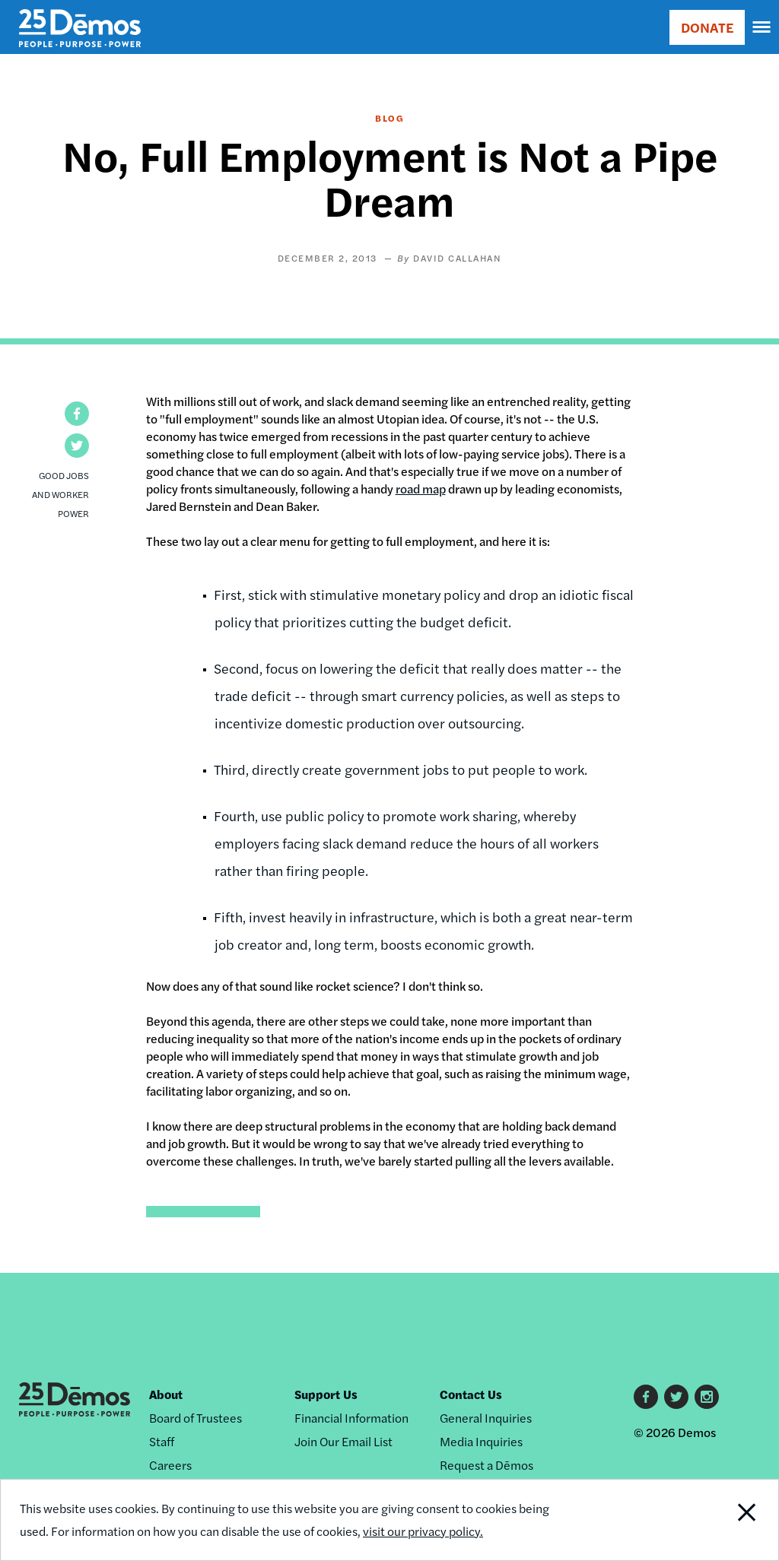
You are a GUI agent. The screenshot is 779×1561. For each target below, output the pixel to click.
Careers (170, 1465)
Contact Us (471, 1394)
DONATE (707, 26)
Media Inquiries (481, 1441)
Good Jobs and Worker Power (60, 494)
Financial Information (351, 1417)
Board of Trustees (195, 1417)
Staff (161, 1441)
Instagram (707, 1397)
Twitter (676, 1397)
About (166, 1394)
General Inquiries (486, 1417)
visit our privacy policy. (423, 1531)
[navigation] (762, 27)
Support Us (326, 1394)
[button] (77, 413)
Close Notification (705, 1520)
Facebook (646, 1397)
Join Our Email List (343, 1441)
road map (421, 488)
